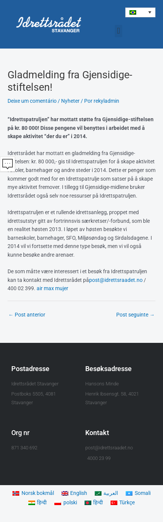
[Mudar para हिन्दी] (38, 503)
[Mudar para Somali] (138, 493)
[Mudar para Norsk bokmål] (33, 493)
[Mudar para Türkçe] (122, 503)
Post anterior (26, 315)
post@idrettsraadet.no (116, 280)
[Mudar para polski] (65, 503)
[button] (140, 12)
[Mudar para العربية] (106, 493)
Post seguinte (135, 315)
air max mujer (52, 288)
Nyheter (70, 101)
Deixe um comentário (32, 101)
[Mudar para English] (74, 493)
